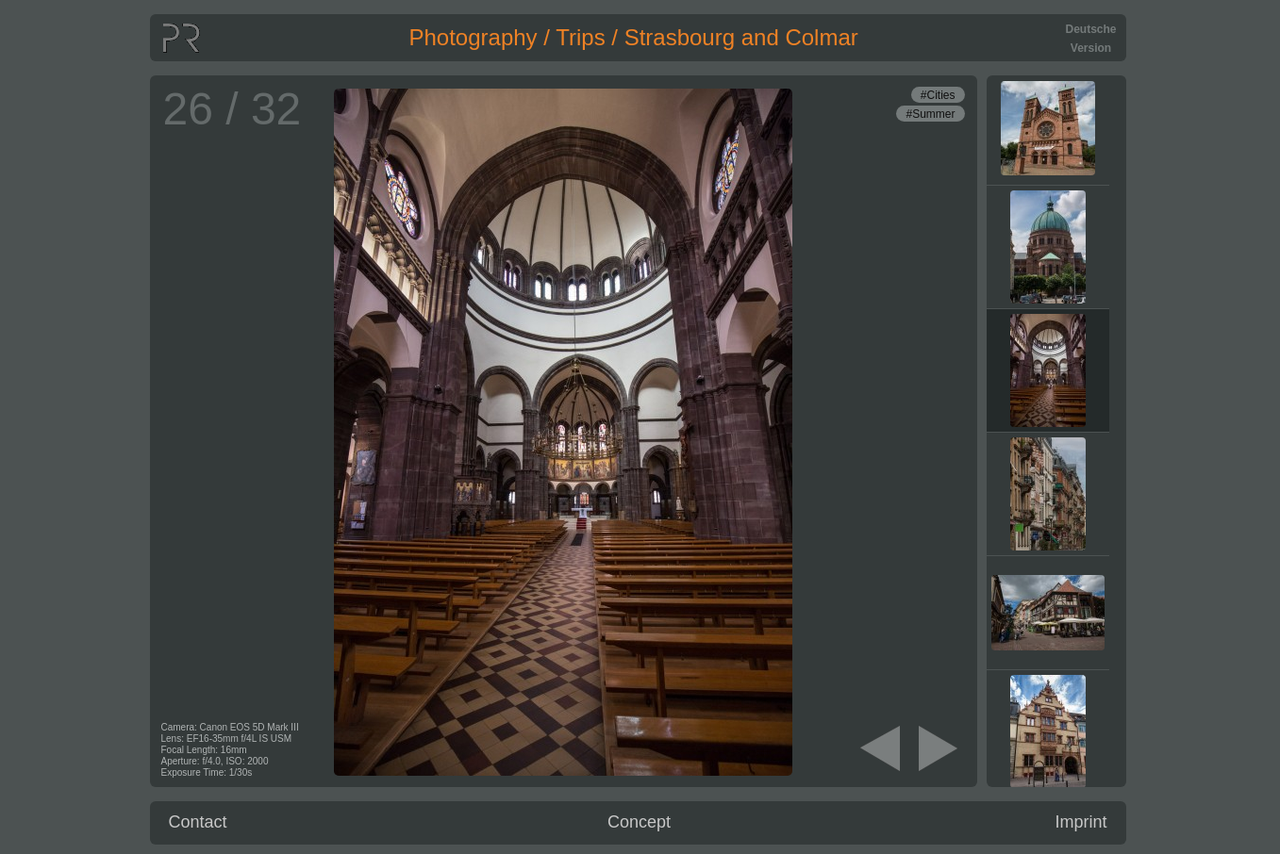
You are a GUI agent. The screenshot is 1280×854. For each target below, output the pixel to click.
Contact (198, 822)
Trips (580, 37)
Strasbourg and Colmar (741, 37)
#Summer (930, 114)
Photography (473, 37)
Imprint (1080, 822)
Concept (639, 822)
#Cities (938, 95)
